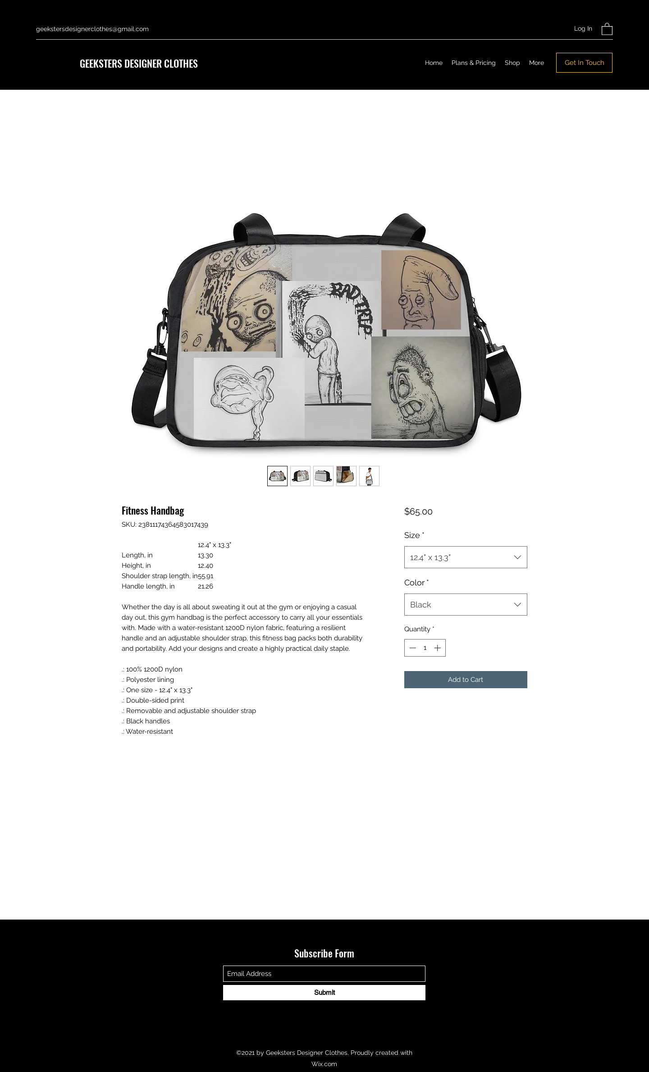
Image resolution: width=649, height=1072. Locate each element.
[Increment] (438, 648)
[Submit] (324, 992)
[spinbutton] (424, 648)
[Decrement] (412, 648)
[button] (607, 28)
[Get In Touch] (584, 63)
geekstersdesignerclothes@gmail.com (92, 28)
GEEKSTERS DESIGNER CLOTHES (139, 63)
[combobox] (465, 557)
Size (414, 535)
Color (416, 582)
